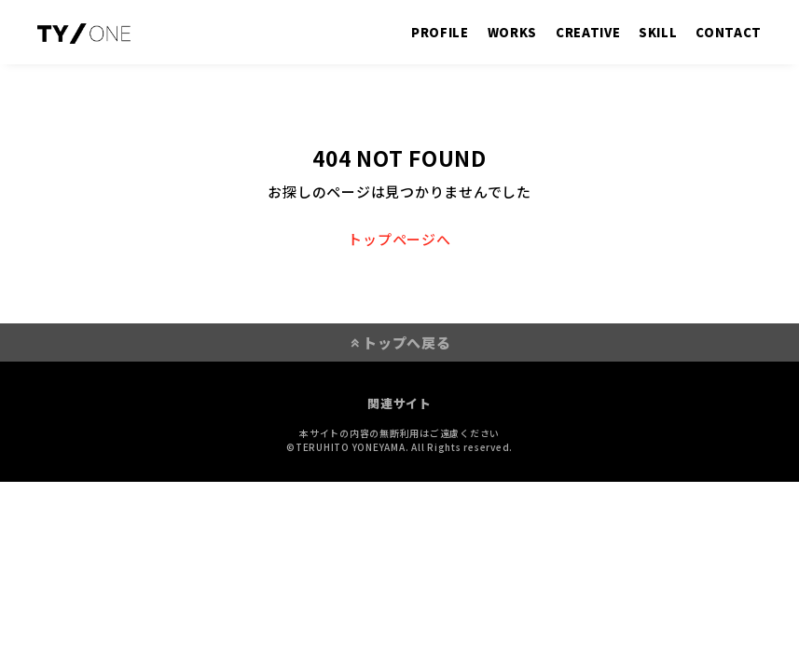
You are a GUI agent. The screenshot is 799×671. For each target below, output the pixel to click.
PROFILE (440, 32)
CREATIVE (588, 32)
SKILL (658, 32)
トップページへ (399, 239)
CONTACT (729, 32)
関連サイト (399, 403)
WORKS (512, 32)
